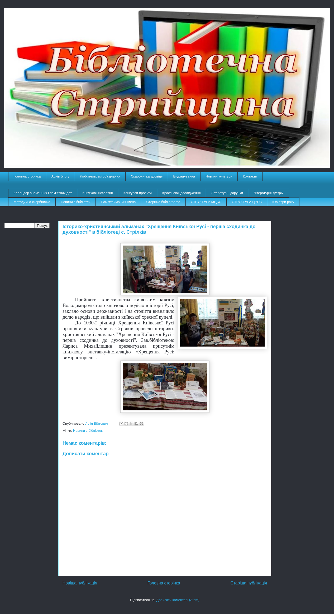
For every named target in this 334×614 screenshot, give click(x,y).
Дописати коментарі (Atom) (177, 600)
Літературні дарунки (227, 193)
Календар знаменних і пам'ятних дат (43, 193)
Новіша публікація (80, 583)
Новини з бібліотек (75, 202)
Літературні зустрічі (269, 193)
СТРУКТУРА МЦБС (206, 202)
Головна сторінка (27, 176)
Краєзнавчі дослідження (181, 193)
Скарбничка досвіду (147, 176)
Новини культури (219, 176)
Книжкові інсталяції (97, 193)
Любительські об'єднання (100, 176)
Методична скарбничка (32, 202)
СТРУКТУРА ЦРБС (247, 202)
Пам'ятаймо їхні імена (118, 202)
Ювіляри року (283, 202)
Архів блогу (60, 176)
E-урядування (184, 176)
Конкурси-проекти (137, 193)
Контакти (250, 176)
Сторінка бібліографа (163, 202)
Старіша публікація (249, 583)
